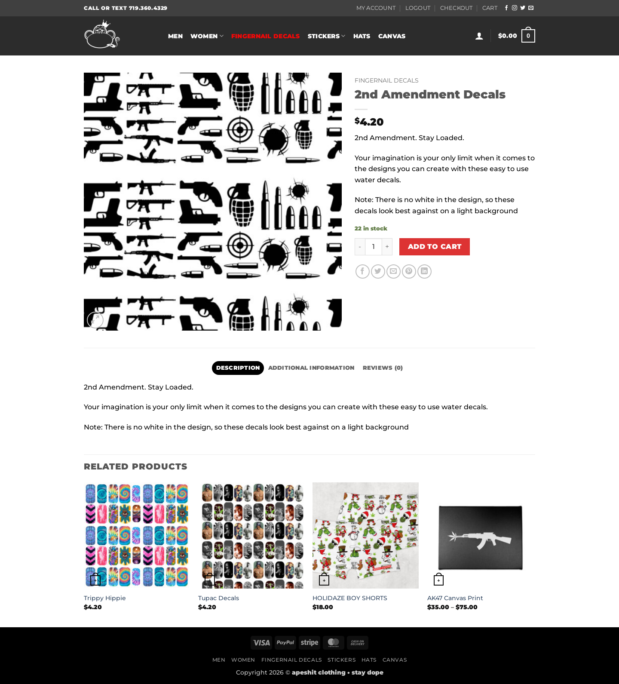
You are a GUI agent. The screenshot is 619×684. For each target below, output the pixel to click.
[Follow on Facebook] (506, 8)
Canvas (392, 36)
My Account (376, 8)
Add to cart (435, 246)
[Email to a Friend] (393, 271)
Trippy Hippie (105, 598)
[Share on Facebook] (362, 271)
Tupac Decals (218, 598)
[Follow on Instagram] (514, 8)
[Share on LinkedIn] (424, 271)
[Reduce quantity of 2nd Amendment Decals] (360, 246)
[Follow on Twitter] (522, 8)
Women (207, 36)
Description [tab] (238, 368)
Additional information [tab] (311, 368)
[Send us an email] (530, 8)
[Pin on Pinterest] (409, 271)
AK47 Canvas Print (455, 598)
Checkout (456, 8)
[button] (479, 35)
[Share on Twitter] (378, 271)
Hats (362, 36)
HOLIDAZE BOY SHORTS (350, 598)
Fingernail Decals (265, 36)
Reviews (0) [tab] (383, 368)
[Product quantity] (373, 246)
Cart (489, 8)
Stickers (327, 36)
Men (175, 36)
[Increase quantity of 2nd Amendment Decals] (387, 246)
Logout (418, 8)
